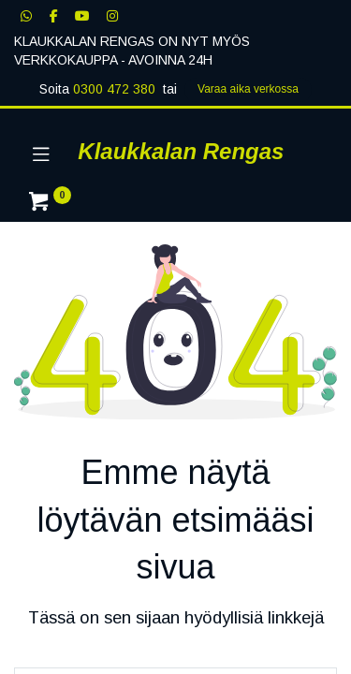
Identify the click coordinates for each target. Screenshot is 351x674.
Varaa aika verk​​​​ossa (248, 88)
